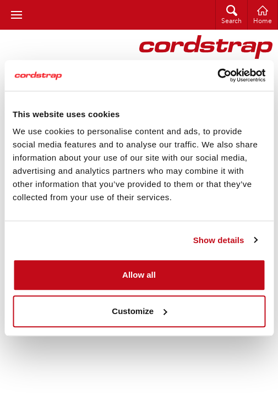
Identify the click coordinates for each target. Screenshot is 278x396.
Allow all (139, 274)
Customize (139, 311)
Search (231, 21)
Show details (218, 240)
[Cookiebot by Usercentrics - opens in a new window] (217, 75)
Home (262, 21)
